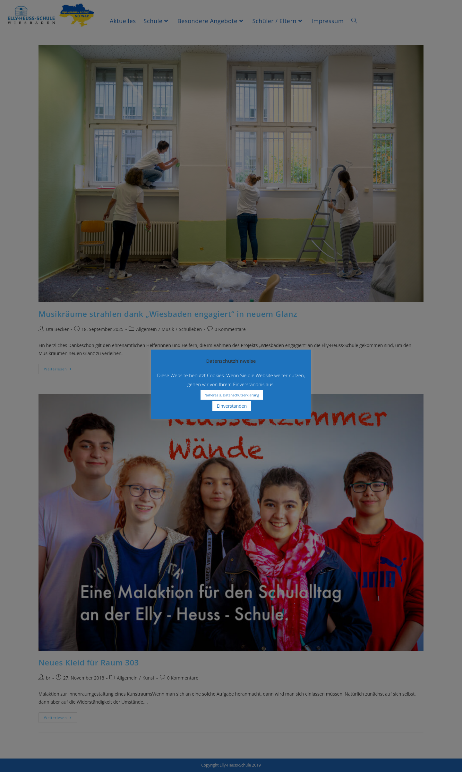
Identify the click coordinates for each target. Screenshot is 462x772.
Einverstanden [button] (232, 406)
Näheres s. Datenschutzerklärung (231, 395)
